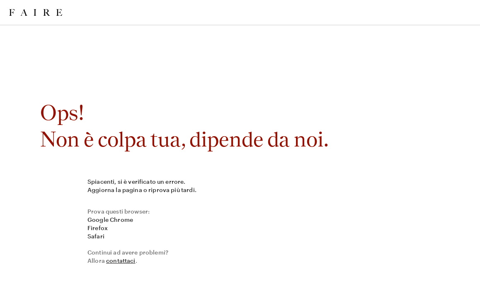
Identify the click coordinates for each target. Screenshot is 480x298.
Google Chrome (110, 219)
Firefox (97, 227)
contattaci (121, 260)
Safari (95, 236)
